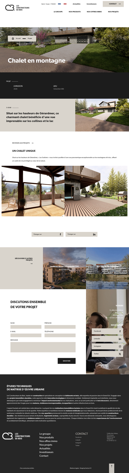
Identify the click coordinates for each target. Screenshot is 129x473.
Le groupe (58, 12)
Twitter (77, 445)
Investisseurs (91, 4)
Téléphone (49, 331)
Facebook (78, 437)
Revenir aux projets (23, 143)
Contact (112, 4)
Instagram (78, 443)
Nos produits (75, 12)
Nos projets (113, 12)
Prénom (48, 323)
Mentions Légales (74, 468)
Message (14, 340)
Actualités (76, 4)
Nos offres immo (94, 12)
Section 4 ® (88, 468)
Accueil (18, 38)
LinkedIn (77, 440)
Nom (12, 323)
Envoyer (66, 361)
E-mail (13, 331)
